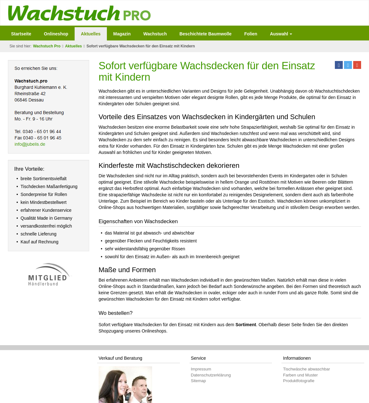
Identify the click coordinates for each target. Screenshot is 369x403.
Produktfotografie (298, 380)
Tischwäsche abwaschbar (306, 369)
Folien (250, 33)
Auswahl (281, 33)
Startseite (21, 33)
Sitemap (198, 380)
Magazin (122, 33)
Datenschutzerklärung (211, 375)
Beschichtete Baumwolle (205, 33)
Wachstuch (155, 33)
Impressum (201, 369)
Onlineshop (56, 33)
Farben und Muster (300, 375)
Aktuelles (91, 33)
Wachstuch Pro (46, 46)
